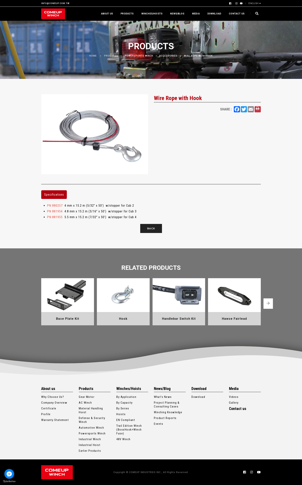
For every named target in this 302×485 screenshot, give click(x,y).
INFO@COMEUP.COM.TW (55, 3)
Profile (46, 414)
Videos (233, 397)
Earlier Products (90, 450)
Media (196, 13)
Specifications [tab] (54, 194)
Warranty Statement (55, 420)
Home (93, 55)
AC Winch (85, 402)
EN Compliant (125, 420)
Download (214, 13)
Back (151, 228)
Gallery (234, 402)
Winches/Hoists (152, 13)
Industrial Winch (90, 439)
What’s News (163, 397)
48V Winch (123, 439)
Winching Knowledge (168, 412)
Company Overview (54, 402)
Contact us (236, 13)
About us (107, 13)
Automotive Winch (91, 427)
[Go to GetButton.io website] (9, 481)
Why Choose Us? (52, 397)
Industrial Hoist (89, 445)
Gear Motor (86, 397)
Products (127, 13)
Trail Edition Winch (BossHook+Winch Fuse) (129, 429)
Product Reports (165, 418)
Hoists (121, 414)
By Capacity (124, 402)
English (253, 3)
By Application (126, 397)
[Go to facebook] (9, 474)
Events (158, 424)
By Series (122, 408)
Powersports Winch (139, 55)
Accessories (168, 55)
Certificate (48, 408)
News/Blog (177, 13)
